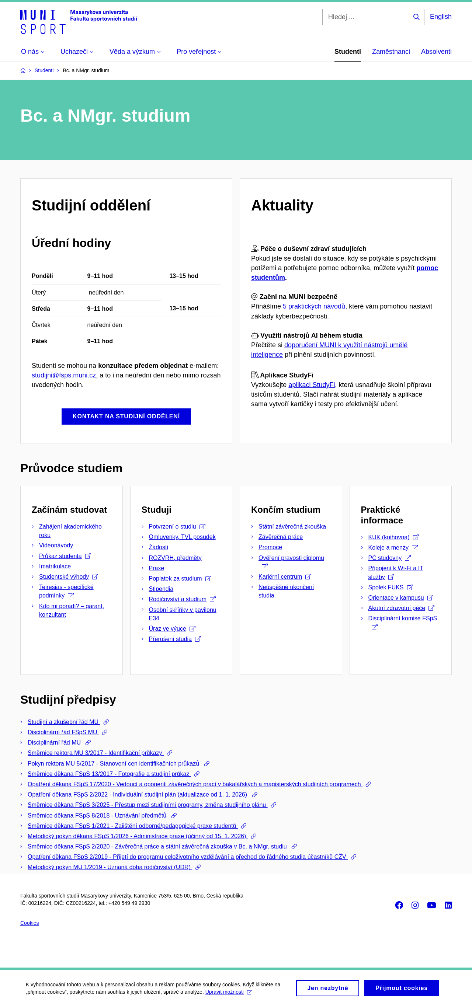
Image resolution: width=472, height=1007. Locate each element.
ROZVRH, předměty (175, 558)
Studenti (347, 51)
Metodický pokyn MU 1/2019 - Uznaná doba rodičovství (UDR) (110, 867)
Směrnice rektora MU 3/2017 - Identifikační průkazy (96, 753)
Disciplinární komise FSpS (402, 622)
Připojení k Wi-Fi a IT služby (395, 572)
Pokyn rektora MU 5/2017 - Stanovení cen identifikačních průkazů (114, 763)
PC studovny (389, 558)
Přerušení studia (175, 639)
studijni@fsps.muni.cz (64, 375)
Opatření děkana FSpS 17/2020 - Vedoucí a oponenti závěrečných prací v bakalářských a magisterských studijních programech (195, 784)
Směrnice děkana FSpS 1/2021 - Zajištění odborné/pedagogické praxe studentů (133, 826)
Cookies (29, 923)
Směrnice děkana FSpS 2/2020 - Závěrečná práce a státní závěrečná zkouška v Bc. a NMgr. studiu (158, 846)
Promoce (270, 547)
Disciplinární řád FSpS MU (63, 732)
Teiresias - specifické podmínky (66, 591)
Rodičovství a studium (182, 599)
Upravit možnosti (228, 996)
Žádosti (158, 547)
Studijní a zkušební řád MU (64, 722)
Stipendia (161, 589)
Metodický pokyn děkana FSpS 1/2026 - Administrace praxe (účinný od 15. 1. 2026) (138, 836)
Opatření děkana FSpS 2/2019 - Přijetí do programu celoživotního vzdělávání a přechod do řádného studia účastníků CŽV (188, 857)
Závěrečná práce (280, 537)
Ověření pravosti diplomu (291, 562)
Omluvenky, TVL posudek (182, 537)
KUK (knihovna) (393, 537)
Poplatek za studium (180, 578)
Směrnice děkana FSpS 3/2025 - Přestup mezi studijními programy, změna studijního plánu (148, 805)
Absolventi (436, 51)
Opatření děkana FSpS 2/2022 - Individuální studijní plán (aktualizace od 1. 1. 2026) (138, 794)
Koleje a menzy (393, 547)
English (441, 16)
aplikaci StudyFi (311, 384)
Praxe (156, 568)
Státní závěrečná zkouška (292, 526)
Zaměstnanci (391, 51)
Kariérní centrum (284, 577)
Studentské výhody (68, 577)
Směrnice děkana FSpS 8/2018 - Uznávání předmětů (98, 815)
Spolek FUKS (390, 587)
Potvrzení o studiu (177, 526)
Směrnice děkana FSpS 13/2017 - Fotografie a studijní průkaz (109, 774)
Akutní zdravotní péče (401, 608)
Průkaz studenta (65, 556)
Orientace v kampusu (400, 598)
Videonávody (56, 545)
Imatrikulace (55, 566)
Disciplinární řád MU (55, 742)
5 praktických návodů (314, 306)
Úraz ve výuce (172, 629)
